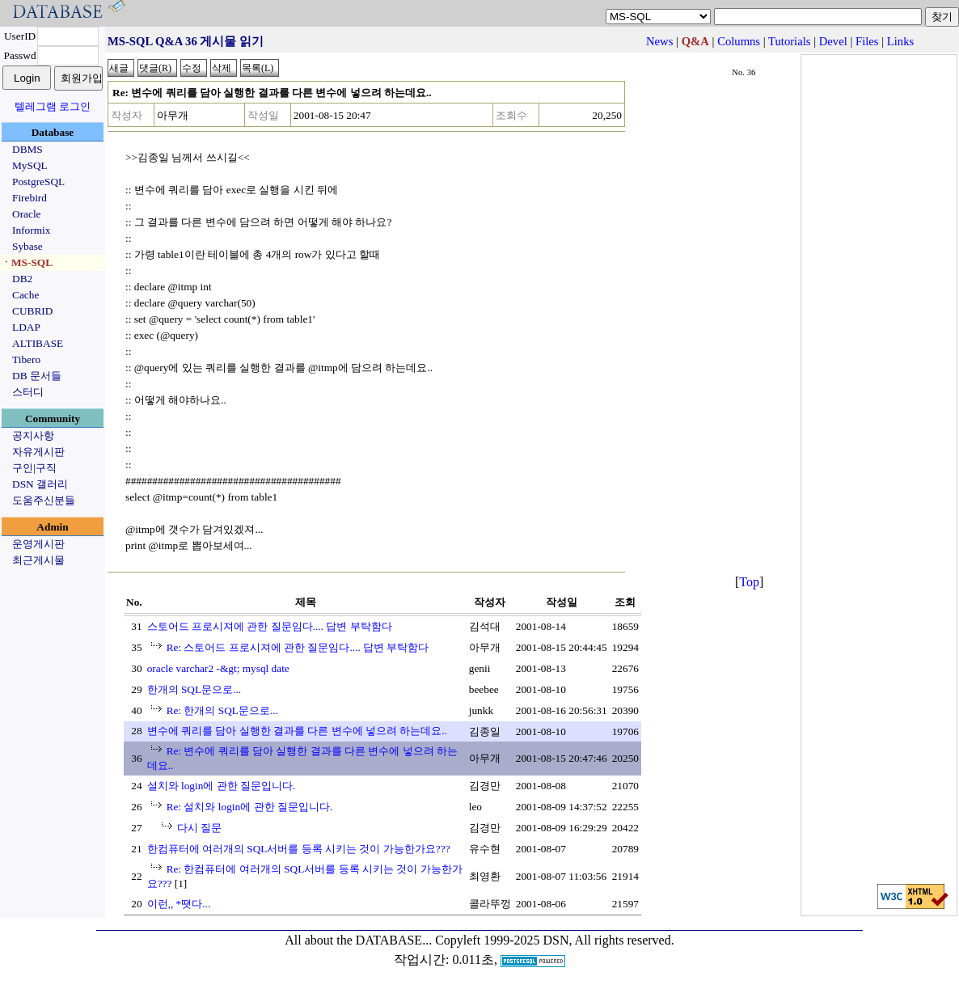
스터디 (28, 392)
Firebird (29, 198)
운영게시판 (38, 544)
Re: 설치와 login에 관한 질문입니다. (250, 807)
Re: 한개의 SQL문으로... (222, 710)
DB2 (22, 279)
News (659, 41)
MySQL (30, 165)
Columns (738, 41)
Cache (25, 295)
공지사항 (33, 435)
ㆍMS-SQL (27, 262)
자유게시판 (38, 452)
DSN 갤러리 (40, 484)
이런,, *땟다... (179, 904)
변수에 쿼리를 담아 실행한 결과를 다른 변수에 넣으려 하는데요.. (297, 731)
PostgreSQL (38, 181)
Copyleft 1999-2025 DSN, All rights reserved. (554, 940)
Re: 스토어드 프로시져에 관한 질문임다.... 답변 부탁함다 (298, 647)
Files (867, 41)
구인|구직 (34, 468)
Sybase (27, 246)
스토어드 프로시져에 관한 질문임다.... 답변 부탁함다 (269, 626)
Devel (833, 41)
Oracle (26, 214)
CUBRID (32, 311)
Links (900, 41)
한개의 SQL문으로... (194, 689)
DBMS (27, 149)
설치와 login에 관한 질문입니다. (221, 786)
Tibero (26, 359)
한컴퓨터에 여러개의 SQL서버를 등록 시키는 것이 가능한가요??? (298, 849)
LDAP (26, 327)
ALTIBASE (37, 343)
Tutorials (789, 41)
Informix (31, 230)
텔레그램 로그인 (53, 106)
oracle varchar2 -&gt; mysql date (218, 668)
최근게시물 (38, 560)
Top (749, 582)
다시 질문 (199, 828)
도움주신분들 (43, 500)
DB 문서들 (36, 376)
